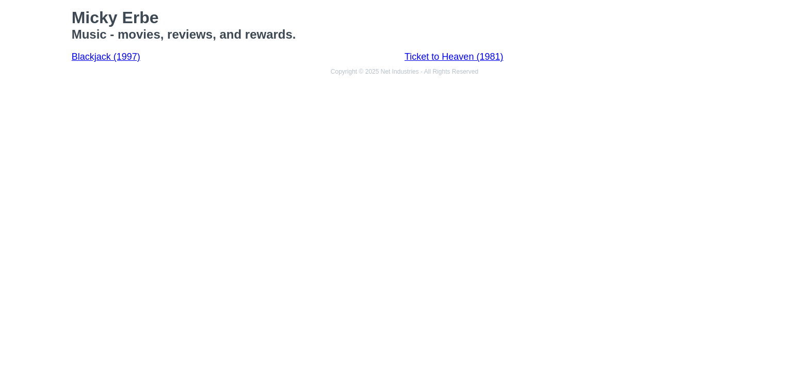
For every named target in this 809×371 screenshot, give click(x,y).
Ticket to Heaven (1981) (454, 57)
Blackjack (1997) (106, 57)
